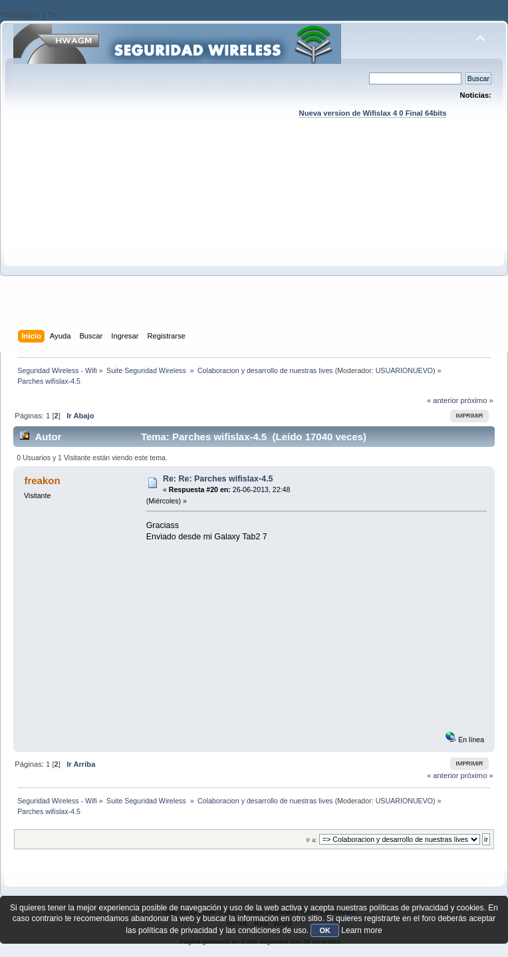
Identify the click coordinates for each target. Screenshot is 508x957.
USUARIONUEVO (404, 370)
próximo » (477, 400)
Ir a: (311, 839)
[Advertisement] (255, 237)
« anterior (442, 400)
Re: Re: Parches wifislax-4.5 (218, 478)
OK (324, 930)
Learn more (361, 930)
